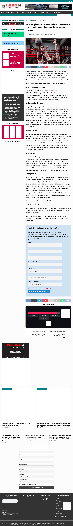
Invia (17, 35)
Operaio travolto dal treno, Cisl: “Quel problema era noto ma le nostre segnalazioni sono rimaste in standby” (35, 437)
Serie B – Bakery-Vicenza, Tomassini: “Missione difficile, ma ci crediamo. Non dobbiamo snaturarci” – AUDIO (12, 111)
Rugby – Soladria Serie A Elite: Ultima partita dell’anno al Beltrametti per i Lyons (11, 98)
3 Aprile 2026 (29, 440)
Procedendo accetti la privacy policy (40, 288)
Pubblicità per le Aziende (7, 514)
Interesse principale (33, 281)
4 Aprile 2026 (5, 427)
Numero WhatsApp (33, 262)
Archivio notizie (5, 508)
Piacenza (33, 315)
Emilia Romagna (55, 315)
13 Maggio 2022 (30, 34)
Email (29, 255)
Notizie (33, 19)
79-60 (53, 93)
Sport (17, 12)
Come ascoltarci (5, 510)
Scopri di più (59, 513)
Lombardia (44, 315)
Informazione (4, 512)
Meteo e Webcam (57, 12)
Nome (29, 242)
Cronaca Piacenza (10, 12)
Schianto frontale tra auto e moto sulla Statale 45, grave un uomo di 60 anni (16, 55)
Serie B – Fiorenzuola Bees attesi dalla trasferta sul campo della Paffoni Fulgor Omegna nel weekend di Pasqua (12, 107)
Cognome (30, 249)
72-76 (55, 91)
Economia (42, 12)
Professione (31, 268)
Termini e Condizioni (48, 524)
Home (2, 12)
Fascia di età (31, 275)
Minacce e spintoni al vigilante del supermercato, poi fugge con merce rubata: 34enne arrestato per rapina (53, 426)
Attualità (35, 12)
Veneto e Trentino (44, 318)
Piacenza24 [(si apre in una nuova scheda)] (18, 43)
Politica (48, 12)
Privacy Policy (41, 524)
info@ (60, 512)
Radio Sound (3, 1)
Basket (47, 34)
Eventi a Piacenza (26, 12)
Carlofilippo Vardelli (40, 34)
